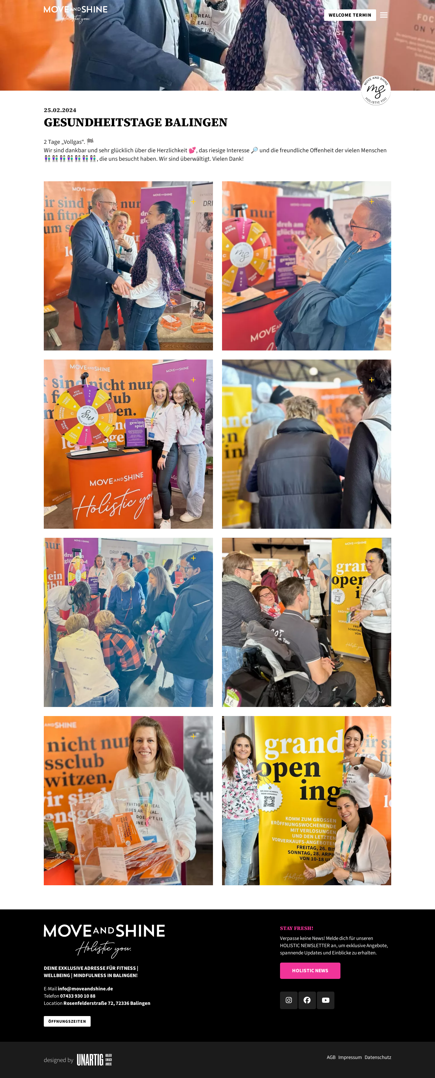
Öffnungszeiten (67, 1021)
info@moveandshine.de (85, 988)
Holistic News (310, 970)
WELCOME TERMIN (350, 15)
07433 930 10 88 (77, 996)
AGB (331, 1057)
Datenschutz (378, 1057)
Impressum (350, 1057)
